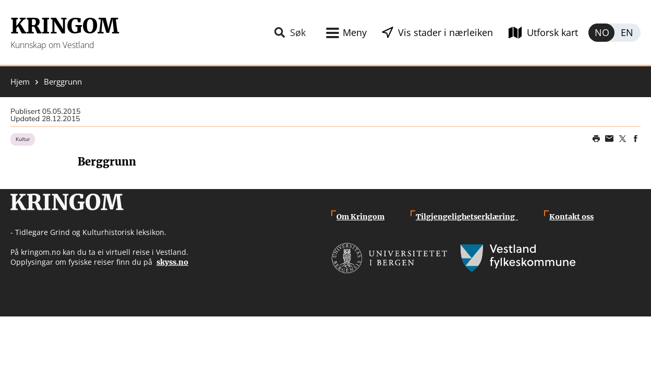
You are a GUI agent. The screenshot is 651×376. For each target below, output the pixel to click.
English (627, 33)
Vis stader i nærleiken (445, 32)
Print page (596, 139)
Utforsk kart (552, 32)
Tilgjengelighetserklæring (467, 216)
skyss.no (172, 262)
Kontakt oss (571, 216)
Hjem (20, 82)
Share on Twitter (622, 139)
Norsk (601, 33)
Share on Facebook (635, 139)
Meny (355, 32)
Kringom (64, 26)
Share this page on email (609, 139)
